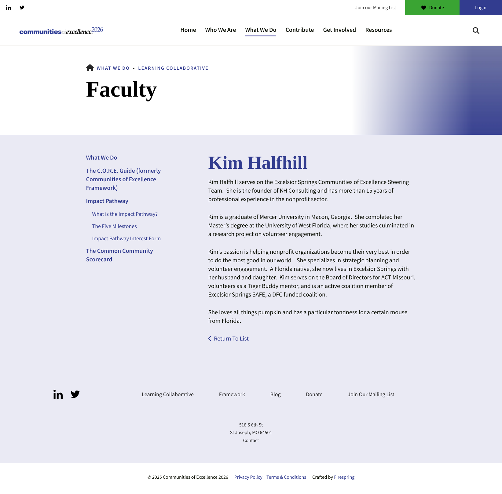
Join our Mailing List (375, 8)
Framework (232, 394)
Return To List (231, 338)
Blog (275, 394)
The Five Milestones (114, 226)
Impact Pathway (107, 201)
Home (188, 30)
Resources (378, 30)
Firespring (344, 477)
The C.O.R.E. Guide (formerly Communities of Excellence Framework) (123, 179)
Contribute (299, 30)
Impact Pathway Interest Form (126, 238)
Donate (432, 8)
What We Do (260, 30)
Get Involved (339, 30)
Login (480, 8)
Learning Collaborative (173, 68)
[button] (476, 30)
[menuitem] (188, 30)
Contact (251, 440)
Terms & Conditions (286, 477)
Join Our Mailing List (371, 394)
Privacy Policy (248, 477)
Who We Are (220, 30)
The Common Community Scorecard (119, 255)
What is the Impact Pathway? (125, 213)
